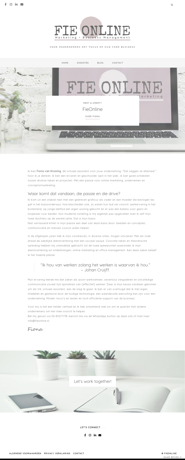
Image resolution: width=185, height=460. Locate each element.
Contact (117, 63)
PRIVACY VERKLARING (57, 453)
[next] (176, 110)
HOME (65, 63)
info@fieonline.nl (38, 320)
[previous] (8, 110)
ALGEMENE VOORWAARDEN (25, 453)
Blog (100, 63)
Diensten (83, 63)
